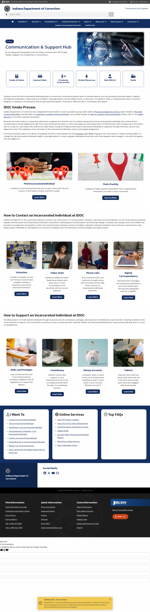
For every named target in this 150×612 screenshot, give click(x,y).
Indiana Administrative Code (88, 521)
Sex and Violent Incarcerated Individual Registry (73, 430)
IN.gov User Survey (48, 505)
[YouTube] (53, 471)
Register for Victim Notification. (22, 443)
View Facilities (110, 190)
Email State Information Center (17, 509)
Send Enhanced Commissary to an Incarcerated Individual (23, 426)
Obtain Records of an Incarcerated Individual (23, 437)
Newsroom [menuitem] (101, 16)
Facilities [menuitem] (23, 16)
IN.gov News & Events (85, 509)
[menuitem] (12, 15)
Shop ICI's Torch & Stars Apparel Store (73, 416)
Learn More (39, 189)
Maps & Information (84, 505)
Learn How (128, 290)
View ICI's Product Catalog (68, 412)
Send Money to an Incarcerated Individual (26, 420)
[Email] (57, 471)
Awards (79, 526)
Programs (79, 126)
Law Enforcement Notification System (73, 420)
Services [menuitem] (37, 16)
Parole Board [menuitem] (52, 16)
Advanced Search (48, 509)
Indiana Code (82, 517)
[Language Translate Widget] (118, 1)
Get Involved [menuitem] (117, 16)
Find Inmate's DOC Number (101, 8)
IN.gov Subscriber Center (67, 439)
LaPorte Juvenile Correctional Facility (105, 107)
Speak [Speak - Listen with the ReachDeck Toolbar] (120, 514)
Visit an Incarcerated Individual (21, 416)
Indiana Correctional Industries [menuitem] (68, 19)
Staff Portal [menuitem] (90, 19)
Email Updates (82, 513)
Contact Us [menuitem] (133, 16)
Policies (44, 513)
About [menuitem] (88, 16)
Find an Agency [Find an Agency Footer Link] (11, 517)
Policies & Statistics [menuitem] (71, 16)
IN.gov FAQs (45, 521)
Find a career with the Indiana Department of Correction (26, 449)
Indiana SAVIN (63, 424)
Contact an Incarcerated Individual (23, 432)
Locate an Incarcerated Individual (23, 412)
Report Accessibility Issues (122, 508)
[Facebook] (45, 471)
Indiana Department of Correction (33, 8)
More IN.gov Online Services (68, 435)
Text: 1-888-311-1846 (13, 526)
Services (10, 35)
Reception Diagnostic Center (107, 104)
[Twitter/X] (48, 471)
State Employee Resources (51, 526)
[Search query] (130, 8)
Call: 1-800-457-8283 (13, 521)
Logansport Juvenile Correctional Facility (52, 107)
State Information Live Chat (16, 505)
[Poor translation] (5, 547)
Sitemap (44, 517)
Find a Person (10, 513)
